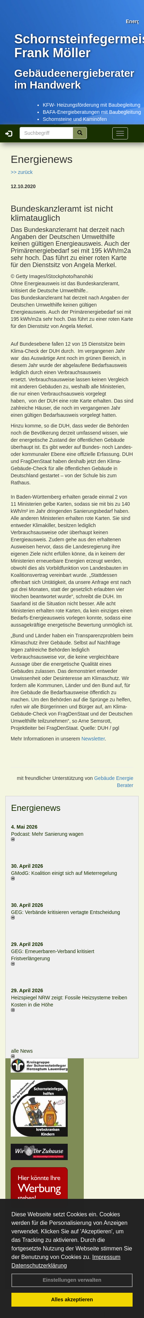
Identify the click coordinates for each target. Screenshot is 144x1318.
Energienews (36, 808)
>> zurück (21, 172)
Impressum (106, 1257)
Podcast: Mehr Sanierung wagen (47, 834)
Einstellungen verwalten (72, 1280)
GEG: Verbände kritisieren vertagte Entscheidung (65, 912)
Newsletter (92, 739)
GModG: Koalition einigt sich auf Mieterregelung (64, 873)
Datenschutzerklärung (39, 1266)
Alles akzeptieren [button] (72, 1299)
